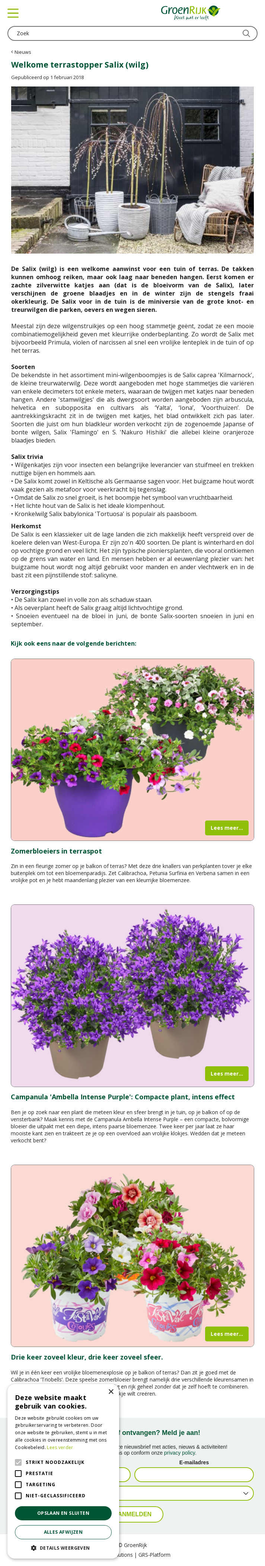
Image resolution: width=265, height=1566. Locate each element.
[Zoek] (132, 33)
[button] (63, 1547)
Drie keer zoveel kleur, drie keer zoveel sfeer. (87, 1357)
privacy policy (179, 1453)
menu (13, 13)
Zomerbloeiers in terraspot (56, 850)
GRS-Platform (154, 1554)
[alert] (63, 1471)
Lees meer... (227, 827)
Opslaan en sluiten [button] (63, 1513)
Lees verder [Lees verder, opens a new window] (60, 1447)
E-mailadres (194, 1462)
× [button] (111, 1392)
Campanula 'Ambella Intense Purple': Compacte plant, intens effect (123, 1096)
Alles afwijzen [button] (63, 1532)
